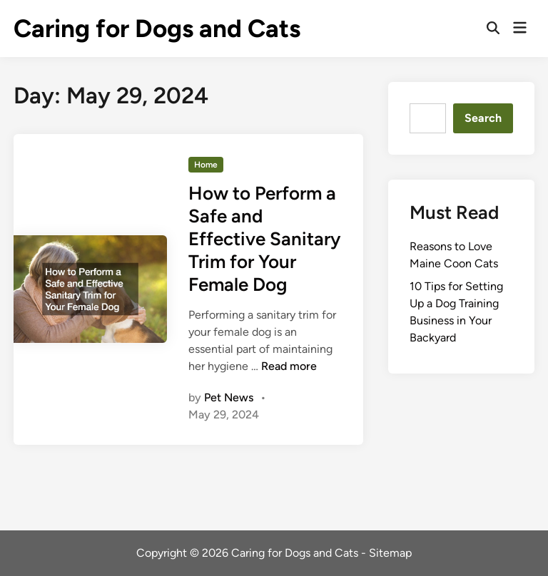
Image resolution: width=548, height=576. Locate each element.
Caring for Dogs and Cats (157, 28)
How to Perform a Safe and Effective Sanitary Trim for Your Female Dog (264, 239)
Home (206, 165)
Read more (289, 366)
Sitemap (390, 553)
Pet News (228, 397)
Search (483, 118)
